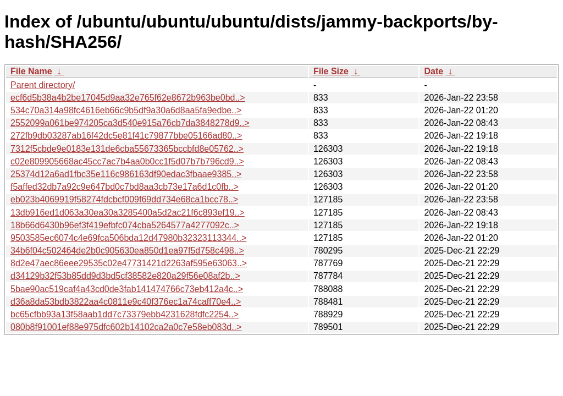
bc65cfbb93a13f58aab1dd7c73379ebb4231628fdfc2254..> (124, 314)
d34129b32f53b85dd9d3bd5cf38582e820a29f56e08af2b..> (125, 275)
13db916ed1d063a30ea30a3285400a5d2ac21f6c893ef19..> (127, 212)
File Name (31, 71)
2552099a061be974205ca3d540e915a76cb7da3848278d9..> (130, 123)
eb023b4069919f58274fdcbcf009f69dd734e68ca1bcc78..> (124, 199)
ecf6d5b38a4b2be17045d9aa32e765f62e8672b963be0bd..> (127, 97)
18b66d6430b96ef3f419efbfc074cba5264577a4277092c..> (124, 225)
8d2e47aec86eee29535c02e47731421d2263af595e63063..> (128, 263)
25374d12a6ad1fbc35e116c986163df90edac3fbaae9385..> (125, 174)
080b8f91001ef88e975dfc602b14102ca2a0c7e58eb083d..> (125, 327)
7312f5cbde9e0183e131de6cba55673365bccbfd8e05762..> (127, 148)
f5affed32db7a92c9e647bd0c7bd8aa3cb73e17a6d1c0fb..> (124, 186)
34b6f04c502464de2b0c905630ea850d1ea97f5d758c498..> (127, 250)
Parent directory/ (42, 85)
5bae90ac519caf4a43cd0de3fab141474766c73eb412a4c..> (126, 289)
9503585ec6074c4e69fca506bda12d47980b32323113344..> (128, 238)
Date (433, 71)
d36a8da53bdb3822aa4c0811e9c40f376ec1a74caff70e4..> (125, 301)
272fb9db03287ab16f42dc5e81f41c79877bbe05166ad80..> (126, 135)
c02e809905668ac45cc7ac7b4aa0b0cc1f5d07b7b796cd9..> (127, 161)
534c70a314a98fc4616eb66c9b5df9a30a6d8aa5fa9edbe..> (125, 110)
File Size (331, 71)
